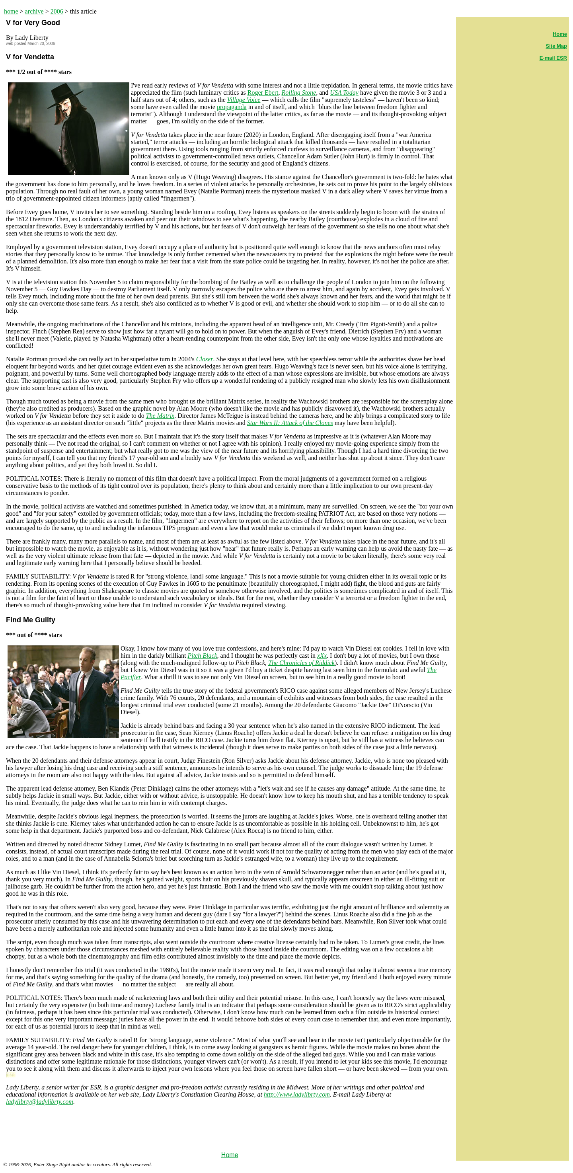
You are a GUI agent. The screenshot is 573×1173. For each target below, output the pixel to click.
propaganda (232, 106)
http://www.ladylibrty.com (297, 1094)
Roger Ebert (263, 92)
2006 (57, 11)
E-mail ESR (553, 58)
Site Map (556, 46)
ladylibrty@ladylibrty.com (39, 1101)
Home (229, 1155)
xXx (322, 655)
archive (34, 11)
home (11, 11)
